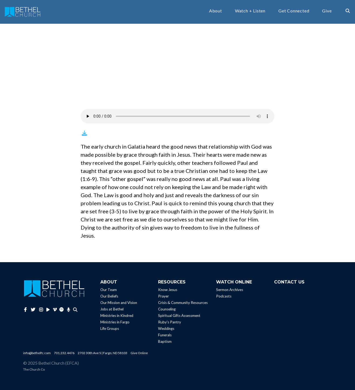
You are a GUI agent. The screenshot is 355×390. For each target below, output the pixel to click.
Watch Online (234, 282)
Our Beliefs (109, 296)
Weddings (166, 328)
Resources (172, 282)
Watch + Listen (250, 11)
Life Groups (109, 328)
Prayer (163, 296)
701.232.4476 (64, 353)
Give (327, 11)
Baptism (165, 341)
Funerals (165, 335)
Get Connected (293, 11)
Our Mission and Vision (118, 302)
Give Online (139, 353)
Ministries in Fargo (114, 322)
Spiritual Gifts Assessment (179, 315)
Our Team (108, 290)
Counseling (167, 309)
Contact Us (289, 282)
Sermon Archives (229, 290)
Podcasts (223, 296)
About (215, 11)
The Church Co (34, 369)
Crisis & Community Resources (183, 302)
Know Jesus (167, 290)
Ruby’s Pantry (169, 322)
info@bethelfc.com (37, 353)
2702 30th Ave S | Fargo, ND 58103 (102, 353)
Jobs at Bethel (112, 309)
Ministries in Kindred (116, 315)
